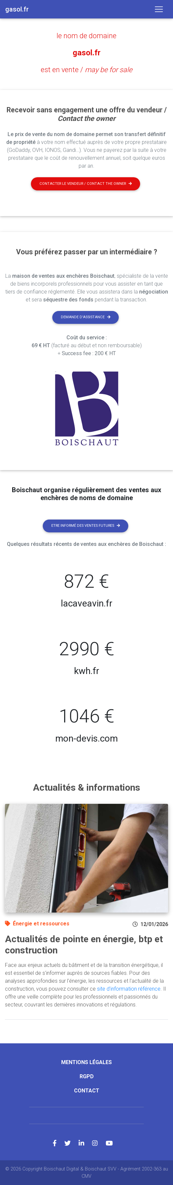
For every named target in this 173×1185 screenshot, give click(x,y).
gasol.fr (87, 52)
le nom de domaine (86, 36)
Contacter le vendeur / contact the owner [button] (85, 184)
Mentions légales (86, 1062)
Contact (86, 1090)
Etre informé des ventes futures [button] (85, 525)
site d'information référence (129, 989)
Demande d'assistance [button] (86, 317)
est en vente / (86, 70)
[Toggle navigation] (159, 9)
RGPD (87, 1076)
